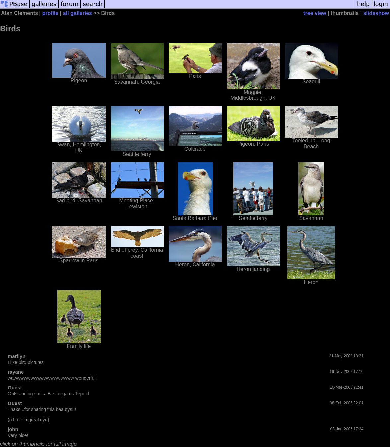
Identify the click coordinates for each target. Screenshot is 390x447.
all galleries (77, 13)
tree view (314, 13)
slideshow (376, 13)
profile (50, 13)
